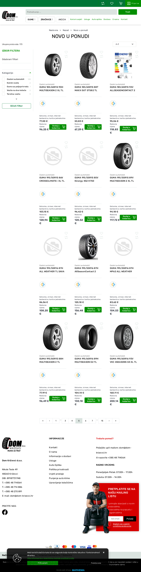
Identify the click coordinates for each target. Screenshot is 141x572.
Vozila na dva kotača (19, 90)
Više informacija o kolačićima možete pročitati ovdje (50, 558)
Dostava (107, 19)
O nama (116, 19)
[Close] (42, 563)
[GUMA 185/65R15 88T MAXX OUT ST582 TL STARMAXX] (93, 127)
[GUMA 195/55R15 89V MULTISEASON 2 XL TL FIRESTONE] (128, 217)
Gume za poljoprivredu (19, 86)
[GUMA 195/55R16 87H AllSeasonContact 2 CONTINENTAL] (93, 309)
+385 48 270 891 (13, 491)
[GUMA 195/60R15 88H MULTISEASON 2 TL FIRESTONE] (57, 398)
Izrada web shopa (63, 570)
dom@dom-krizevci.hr (21, 496)
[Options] (96, 563)
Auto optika (97, 19)
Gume (31, 19)
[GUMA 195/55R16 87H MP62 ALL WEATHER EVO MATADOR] (128, 309)
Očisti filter (16, 106)
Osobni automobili (19, 79)
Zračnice (46, 19)
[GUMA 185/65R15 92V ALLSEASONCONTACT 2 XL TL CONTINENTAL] (128, 128)
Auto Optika (55, 465)
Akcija (62, 19)
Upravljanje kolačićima (61, 482)
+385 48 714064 (13, 482)
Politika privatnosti (59, 469)
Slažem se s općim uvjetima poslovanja (122, 525)
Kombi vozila (19, 83)
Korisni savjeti (76, 19)
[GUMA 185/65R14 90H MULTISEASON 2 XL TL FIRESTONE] (57, 127)
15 (102, 421)
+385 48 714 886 (13, 487)
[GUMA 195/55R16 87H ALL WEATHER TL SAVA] (57, 309)
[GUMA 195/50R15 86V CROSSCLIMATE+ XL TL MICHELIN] (57, 219)
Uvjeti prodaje (56, 474)
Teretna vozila (19, 94)
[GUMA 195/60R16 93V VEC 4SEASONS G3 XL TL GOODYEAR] (128, 400)
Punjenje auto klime (59, 478)
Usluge (87, 19)
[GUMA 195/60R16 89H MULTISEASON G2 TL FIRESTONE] (93, 400)
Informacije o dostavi (60, 456)
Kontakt (124, 19)
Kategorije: (7, 73)
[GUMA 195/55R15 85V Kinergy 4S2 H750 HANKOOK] (93, 219)
